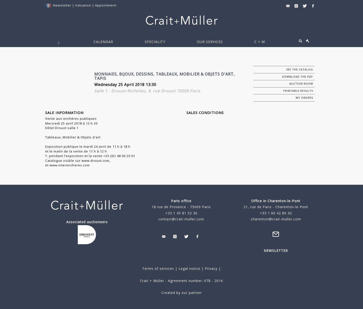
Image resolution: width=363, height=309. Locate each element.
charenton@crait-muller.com (276, 219)
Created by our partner (181, 292)
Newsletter (62, 5)
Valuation (83, 5)
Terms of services (158, 268)
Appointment (105, 5)
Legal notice (189, 268)
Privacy (211, 268)
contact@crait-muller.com (181, 219)
